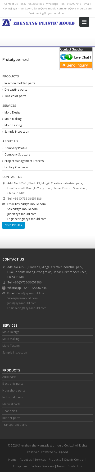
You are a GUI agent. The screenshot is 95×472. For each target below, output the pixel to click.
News (60, 466)
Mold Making (13, 119)
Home (12, 460)
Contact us (75, 466)
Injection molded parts (20, 83)
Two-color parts (15, 96)
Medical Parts (11, 404)
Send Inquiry (13, 225)
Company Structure (17, 154)
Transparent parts (14, 425)
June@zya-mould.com (77, 8)
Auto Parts (9, 377)
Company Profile (16, 148)
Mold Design (13, 112)
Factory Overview (16, 167)
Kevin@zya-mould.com (17, 8)
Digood (63, 452)
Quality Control (74, 460)
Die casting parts (16, 90)
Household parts (13, 390)
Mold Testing (13, 125)
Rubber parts (11, 418)
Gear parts (9, 411)
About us (26, 460)
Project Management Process (24, 161)
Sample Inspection (17, 132)
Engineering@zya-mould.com (47, 13)
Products (55, 460)
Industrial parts (12, 397)
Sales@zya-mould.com (48, 8)
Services (40, 460)
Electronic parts (12, 384)
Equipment (20, 466)
